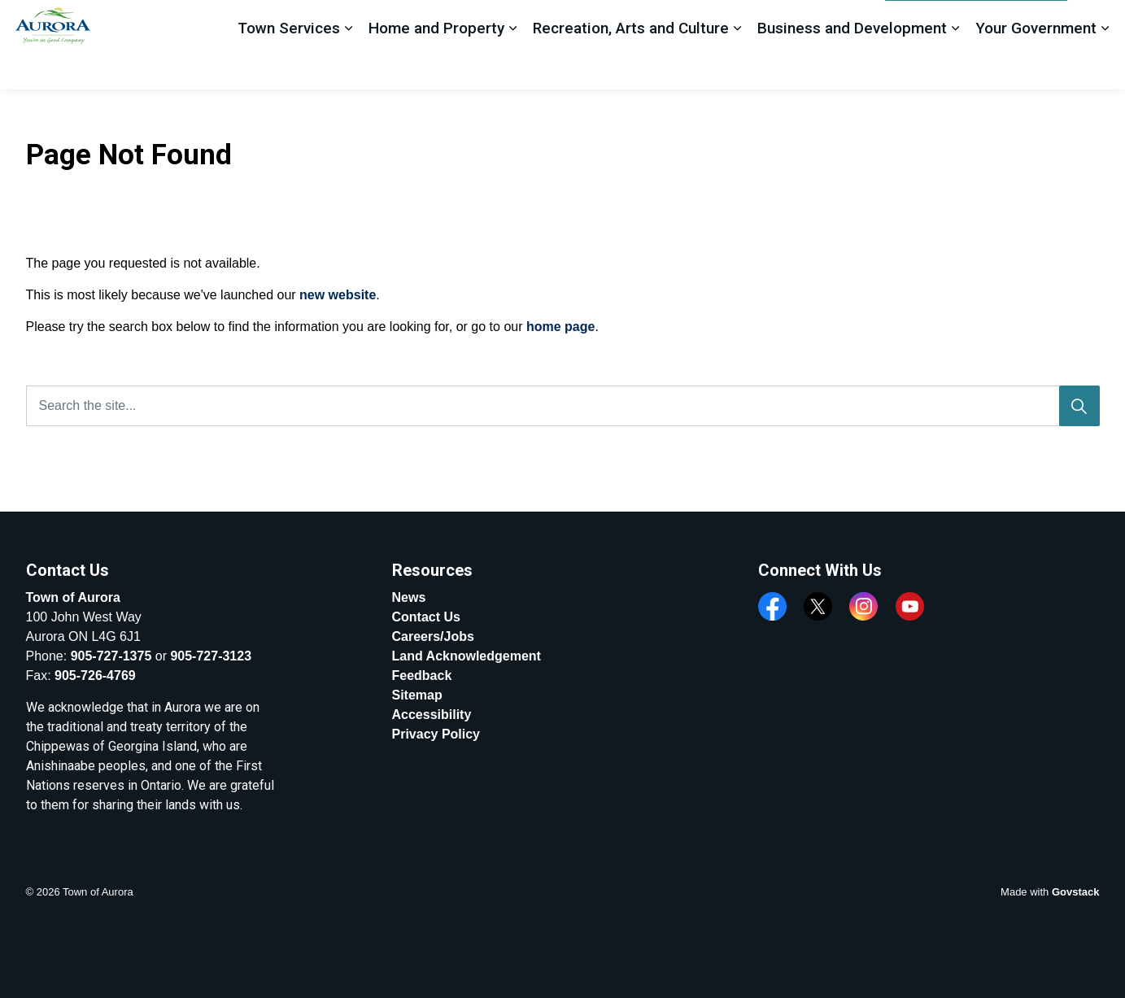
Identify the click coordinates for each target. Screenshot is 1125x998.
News (409, 597)
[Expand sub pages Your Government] (1105, 67)
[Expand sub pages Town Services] (348, 67)
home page (560, 326)
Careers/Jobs (433, 636)
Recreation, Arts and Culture (631, 66)
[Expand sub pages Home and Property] (512, 67)
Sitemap (417, 695)
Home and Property (436, 66)
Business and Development (852, 66)
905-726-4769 (95, 675)
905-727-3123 (210, 656)
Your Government (1036, 66)
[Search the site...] (563, 406)
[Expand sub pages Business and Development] (955, 67)
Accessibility (432, 714)
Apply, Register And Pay (976, 23)
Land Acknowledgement (466, 656)
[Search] (1079, 406)
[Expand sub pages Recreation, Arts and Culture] (737, 67)
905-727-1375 (111, 656)
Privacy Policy (436, 734)
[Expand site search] (1096, 22)
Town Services (289, 66)
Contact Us (426, 617)
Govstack (1076, 892)
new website (337, 295)
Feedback (845, 21)
